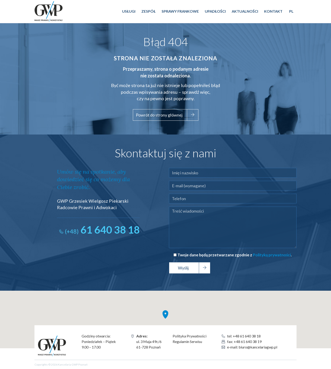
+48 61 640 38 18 (247, 336)
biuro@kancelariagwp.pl (258, 347)
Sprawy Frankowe (180, 11)
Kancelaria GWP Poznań (51, 7)
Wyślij (183, 267)
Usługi (128, 11)
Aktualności (245, 11)
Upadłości (215, 11)
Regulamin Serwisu (187, 341)
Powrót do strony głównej (159, 114)
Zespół (148, 11)
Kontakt (273, 11)
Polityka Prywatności (189, 336)
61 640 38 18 (102, 230)
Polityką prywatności (272, 254)
